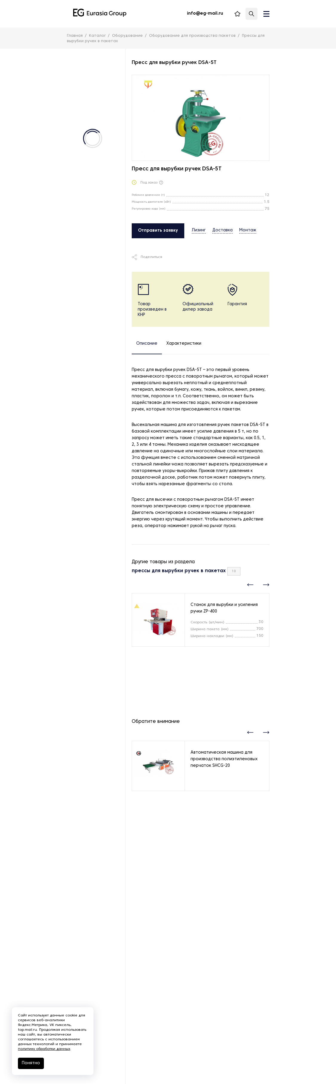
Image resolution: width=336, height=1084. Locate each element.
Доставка (222, 230)
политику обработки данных (44, 1049)
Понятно (31, 1063)
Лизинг (199, 230)
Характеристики (183, 344)
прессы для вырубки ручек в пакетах (179, 571)
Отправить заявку (158, 231)
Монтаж (247, 230)
